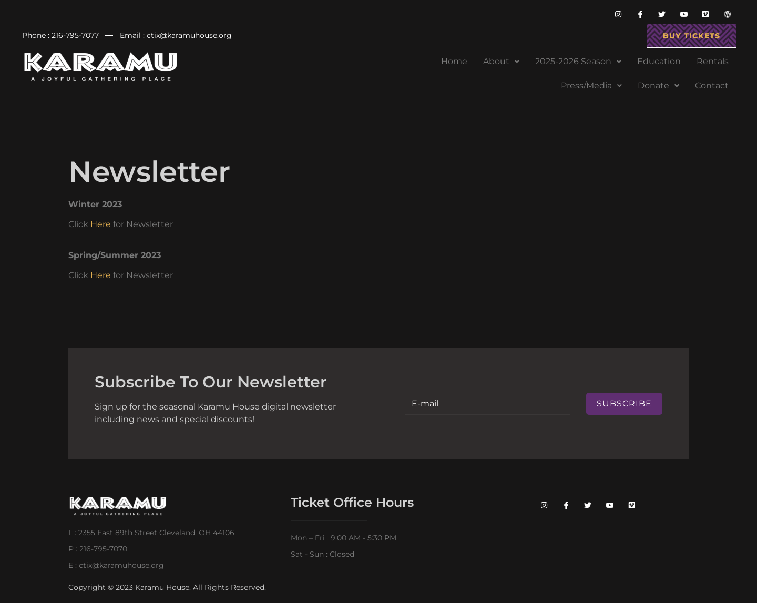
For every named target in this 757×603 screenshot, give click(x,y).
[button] (501, 61)
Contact (712, 85)
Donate (658, 85)
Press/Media (591, 85)
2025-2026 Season (578, 61)
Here (100, 224)
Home (454, 61)
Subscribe (624, 403)
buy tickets (691, 35)
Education (659, 61)
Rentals (713, 61)
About (501, 61)
